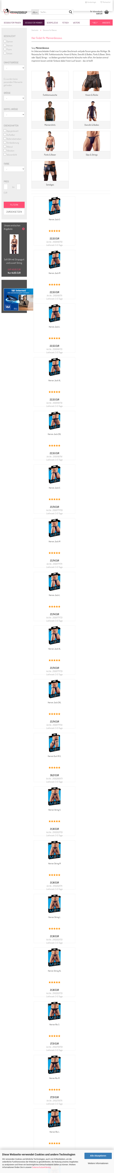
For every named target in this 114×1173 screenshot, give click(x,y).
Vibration (9, 150)
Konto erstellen (12, 1122)
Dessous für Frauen (12, 22)
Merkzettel (105, 2)
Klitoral (8, 146)
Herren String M (52, 580)
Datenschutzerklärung (41, 1167)
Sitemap (9, 1138)
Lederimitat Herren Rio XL (52, 848)
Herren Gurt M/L (51, 526)
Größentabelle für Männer (16, 1105)
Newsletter (10, 1125)
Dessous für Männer (33, 22)
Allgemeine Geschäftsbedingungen (20, 1089)
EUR (5, 192)
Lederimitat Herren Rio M (52, 794)
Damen (8, 41)
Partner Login (11, 1148)
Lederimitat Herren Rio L (89, 794)
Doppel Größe (11, 109)
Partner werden (12, 1144)
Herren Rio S (89, 633)
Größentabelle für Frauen (16, 1102)
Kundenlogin (90, 2)
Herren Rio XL (51, 741)
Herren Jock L (51, 311)
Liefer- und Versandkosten (16, 1086)
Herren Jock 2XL (51, 365)
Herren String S (89, 526)
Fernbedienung (11, 142)
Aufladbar (9, 134)
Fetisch (65, 22)
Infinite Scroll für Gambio (100, 886)
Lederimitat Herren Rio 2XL (89, 848)
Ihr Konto (9, 1132)
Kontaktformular (66, 1108)
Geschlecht (9, 36)
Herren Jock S (52, 258)
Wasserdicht (10, 154)
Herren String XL (51, 633)
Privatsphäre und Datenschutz (18, 1092)
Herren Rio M (52, 687)
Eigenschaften (11, 125)
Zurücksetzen (14, 212)
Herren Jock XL (89, 311)
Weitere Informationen (98, 1163)
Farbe (6, 164)
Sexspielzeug (52, 22)
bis (13, 187)
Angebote (106, 22)
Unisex (8, 53)
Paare (8, 49)
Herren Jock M (89, 258)
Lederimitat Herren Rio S (89, 741)
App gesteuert (11, 131)
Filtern (14, 205)
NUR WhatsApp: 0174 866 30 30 (81, 1099)
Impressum (10, 1095)
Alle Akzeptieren (98, 1156)
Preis (6, 181)
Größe (7, 93)
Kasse (8, 1135)
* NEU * (95, 22)
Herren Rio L (89, 687)
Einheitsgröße (11, 62)
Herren (8, 45)
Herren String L (89, 580)
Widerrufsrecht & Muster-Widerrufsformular (24, 1083)
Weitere (76, 22)
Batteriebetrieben (12, 138)
